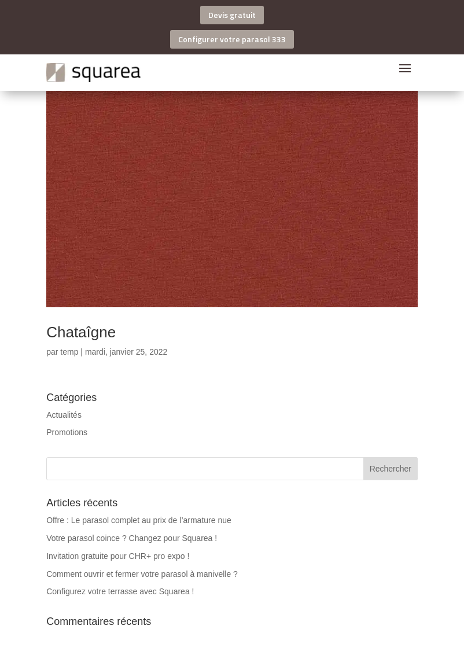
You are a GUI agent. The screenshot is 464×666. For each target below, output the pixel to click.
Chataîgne (81, 332)
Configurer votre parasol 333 (232, 39)
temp (69, 351)
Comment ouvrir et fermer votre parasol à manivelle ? (142, 574)
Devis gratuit (232, 15)
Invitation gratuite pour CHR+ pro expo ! (117, 556)
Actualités (64, 415)
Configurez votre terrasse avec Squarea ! (120, 591)
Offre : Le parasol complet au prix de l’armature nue (138, 520)
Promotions (66, 432)
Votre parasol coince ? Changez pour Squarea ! (131, 538)
